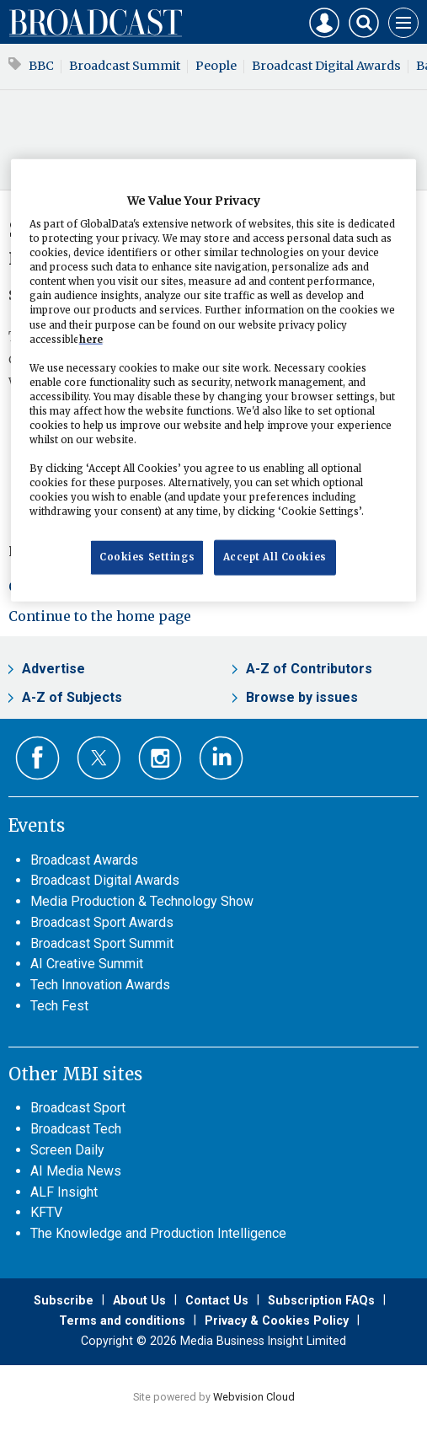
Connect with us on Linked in (221, 758)
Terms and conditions (122, 1320)
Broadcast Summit (124, 65)
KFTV (46, 1212)
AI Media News (75, 1171)
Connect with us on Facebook (37, 758)
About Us (139, 1300)
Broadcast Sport (77, 1108)
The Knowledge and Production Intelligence (158, 1233)
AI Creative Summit (86, 964)
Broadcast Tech (75, 1129)
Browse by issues (302, 697)
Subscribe (63, 1300)
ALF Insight (64, 1192)
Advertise (53, 669)
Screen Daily (67, 1150)
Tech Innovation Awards (100, 985)
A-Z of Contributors (309, 669)
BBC (41, 65)
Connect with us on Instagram (160, 758)
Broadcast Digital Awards (326, 65)
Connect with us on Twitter (99, 757)
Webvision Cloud (254, 1396)
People (216, 65)
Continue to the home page (99, 616)
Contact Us (216, 1300)
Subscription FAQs (321, 1300)
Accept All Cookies (275, 557)
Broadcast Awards (84, 860)
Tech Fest (59, 1006)
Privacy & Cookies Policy (277, 1320)
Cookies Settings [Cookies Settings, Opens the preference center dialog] (147, 557)
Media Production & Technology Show (142, 901)
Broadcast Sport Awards (101, 922)
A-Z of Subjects (72, 697)
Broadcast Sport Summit (101, 943)
